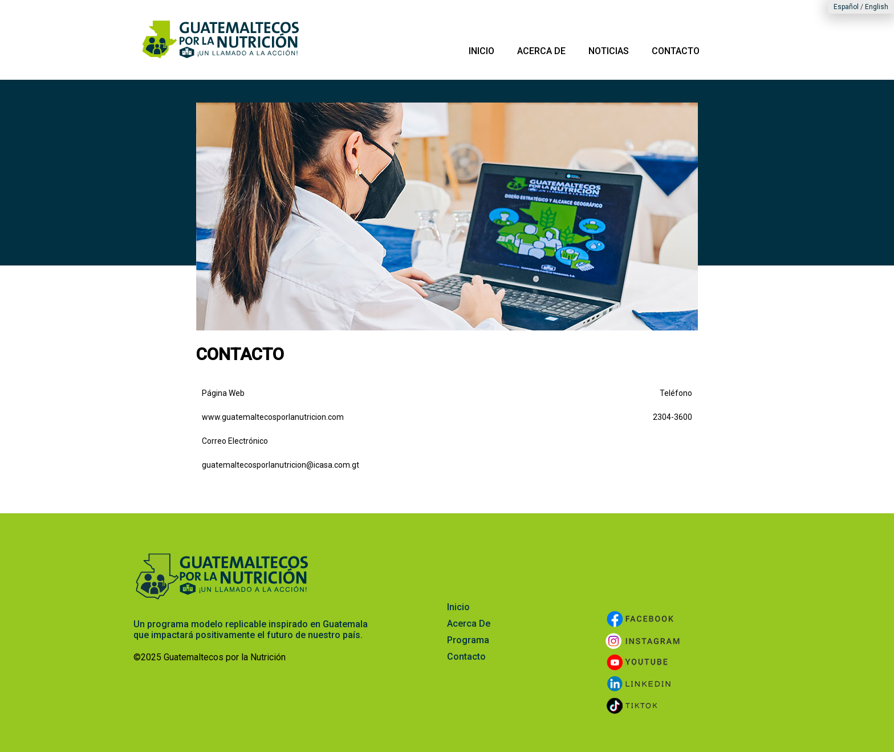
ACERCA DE (541, 51)
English (876, 7)
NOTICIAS (608, 51)
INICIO (481, 51)
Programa (468, 640)
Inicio (458, 607)
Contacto (466, 656)
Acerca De (468, 623)
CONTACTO (676, 51)
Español (846, 7)
